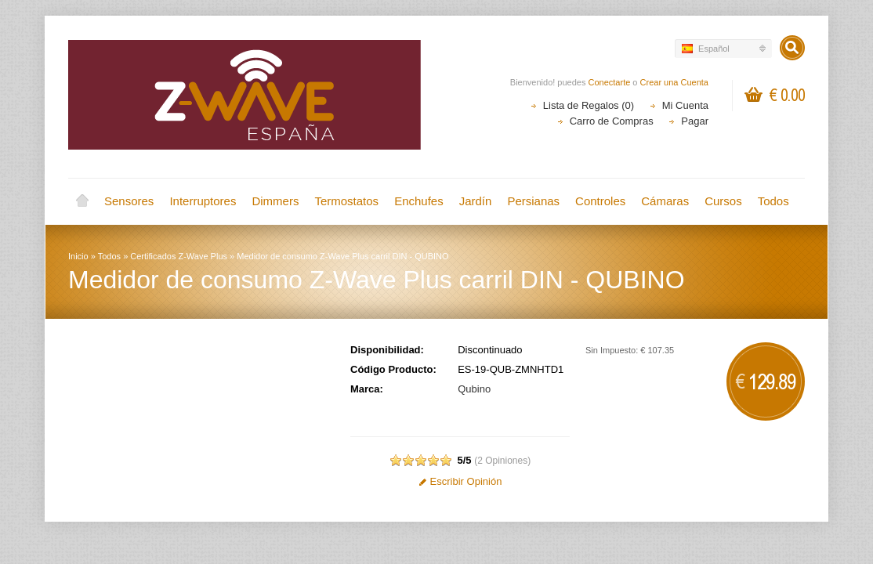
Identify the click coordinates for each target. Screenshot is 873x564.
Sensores (129, 201)
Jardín (475, 201)
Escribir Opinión (460, 481)
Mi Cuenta (685, 105)
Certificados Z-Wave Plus (178, 256)
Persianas (533, 201)
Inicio (82, 201)
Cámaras (665, 201)
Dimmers (275, 201)
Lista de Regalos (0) (588, 105)
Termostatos (346, 201)
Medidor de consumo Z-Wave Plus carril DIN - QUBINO (342, 256)
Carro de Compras (612, 121)
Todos (773, 201)
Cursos (723, 201)
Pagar (694, 121)
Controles (600, 201)
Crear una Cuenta (674, 82)
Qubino (474, 389)
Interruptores (202, 201)
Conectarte (610, 82)
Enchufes (419, 201)
